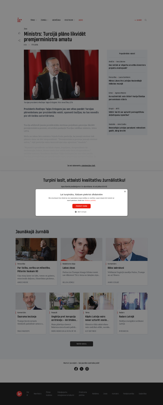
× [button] (125, 191)
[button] (81, 212)
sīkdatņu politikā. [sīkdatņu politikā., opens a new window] (90, 200)
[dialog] (82, 202)
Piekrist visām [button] (81, 206)
